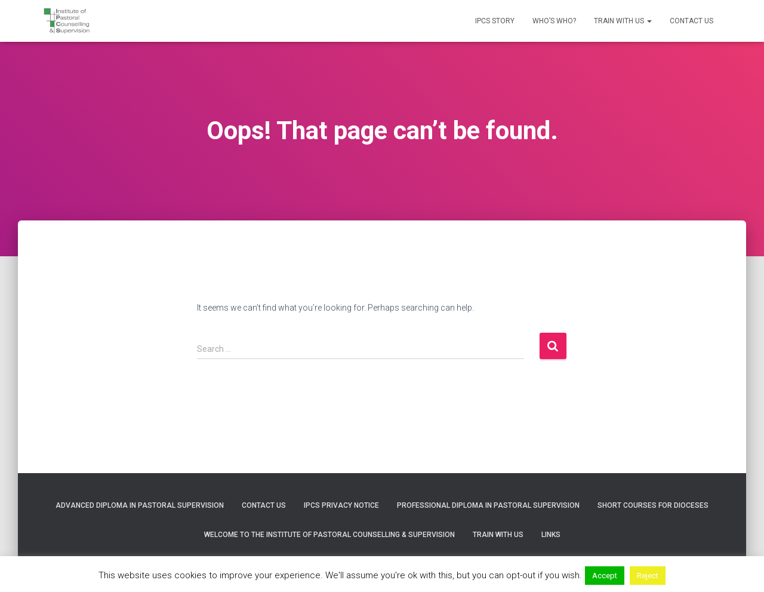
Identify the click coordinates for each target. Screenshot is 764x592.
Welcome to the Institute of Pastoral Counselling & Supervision (329, 534)
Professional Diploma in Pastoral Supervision (488, 505)
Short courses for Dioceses (652, 505)
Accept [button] (604, 575)
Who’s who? (554, 21)
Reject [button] (647, 575)
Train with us (623, 21)
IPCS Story (495, 21)
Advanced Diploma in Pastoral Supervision (140, 505)
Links (550, 534)
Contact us (691, 21)
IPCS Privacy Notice (341, 505)
